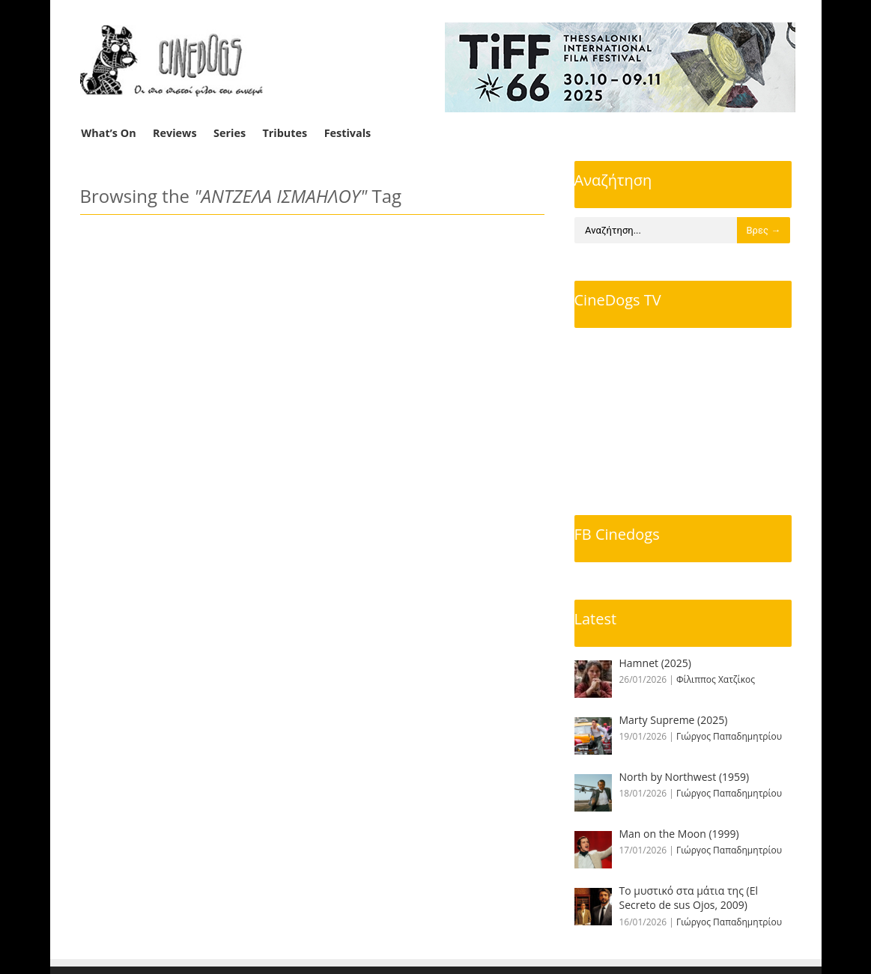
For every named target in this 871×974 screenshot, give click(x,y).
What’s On (108, 133)
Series (229, 133)
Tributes (284, 133)
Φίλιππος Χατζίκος (715, 679)
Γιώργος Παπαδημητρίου (729, 736)
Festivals (347, 133)
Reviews (175, 133)
